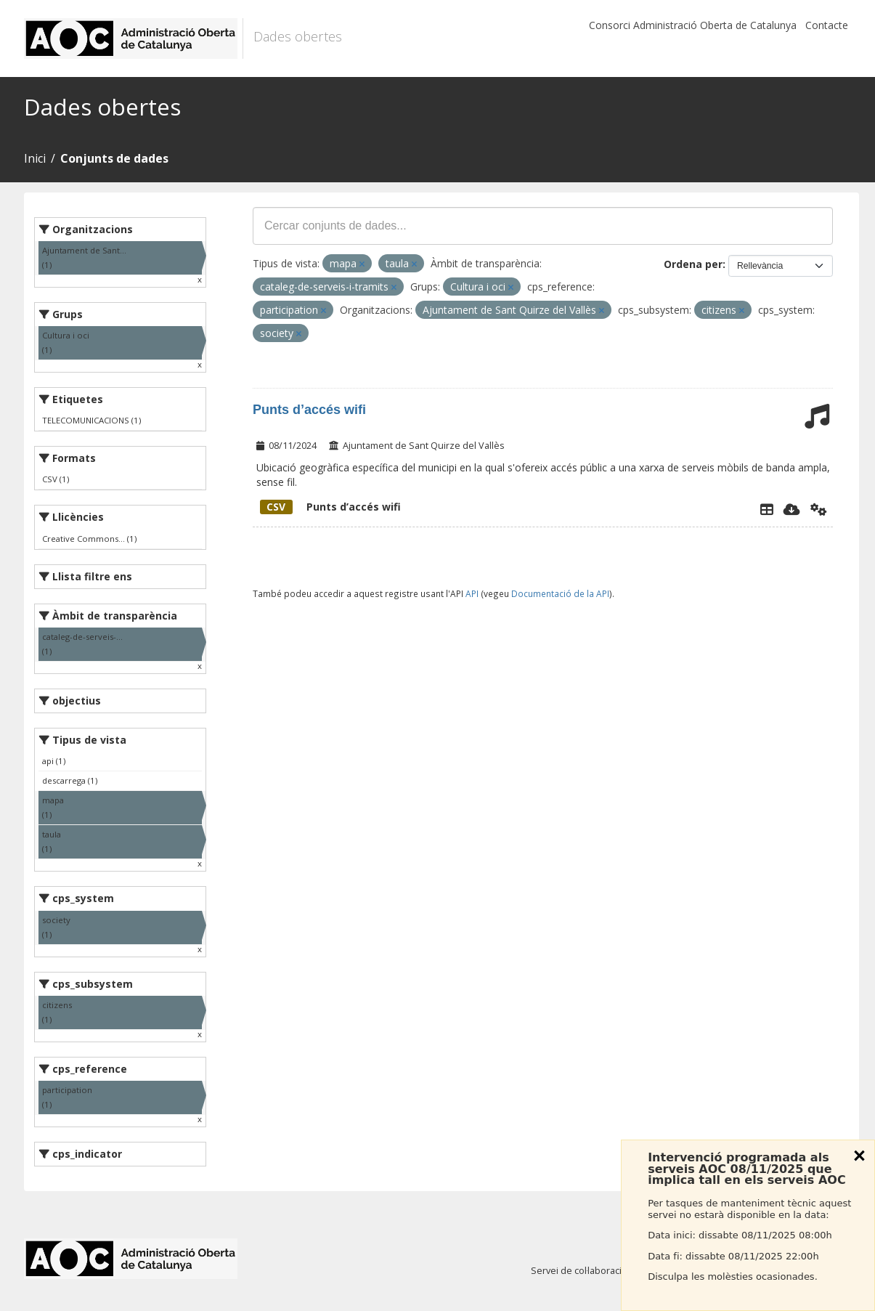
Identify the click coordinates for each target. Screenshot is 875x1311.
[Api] (818, 509)
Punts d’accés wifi (309, 409)
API (472, 593)
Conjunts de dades (114, 158)
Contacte (826, 25)
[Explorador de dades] (766, 509)
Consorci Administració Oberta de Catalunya (693, 25)
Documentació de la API (560, 593)
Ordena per (693, 264)
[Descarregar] (792, 509)
